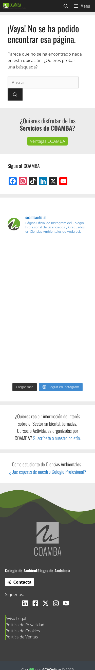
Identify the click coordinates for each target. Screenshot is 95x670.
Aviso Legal (16, 618)
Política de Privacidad (25, 625)
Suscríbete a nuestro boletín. (57, 438)
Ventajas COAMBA (47, 141)
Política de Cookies (23, 631)
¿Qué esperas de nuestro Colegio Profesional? (47, 471)
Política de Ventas (22, 637)
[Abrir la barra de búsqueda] (66, 6)
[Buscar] (15, 94)
